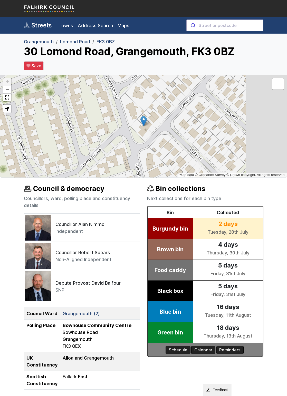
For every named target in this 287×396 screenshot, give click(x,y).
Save (33, 66)
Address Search (95, 25)
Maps (123, 25)
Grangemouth (39, 41)
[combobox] (224, 25)
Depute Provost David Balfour (88, 283)
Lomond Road (75, 41)
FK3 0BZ (106, 41)
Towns (66, 25)
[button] (143, 121)
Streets (38, 25)
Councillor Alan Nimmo (79, 224)
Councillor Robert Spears (82, 252)
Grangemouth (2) (81, 313)
